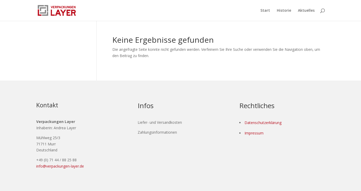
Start (265, 11)
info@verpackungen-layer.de (60, 166)
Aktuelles (306, 11)
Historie (284, 11)
